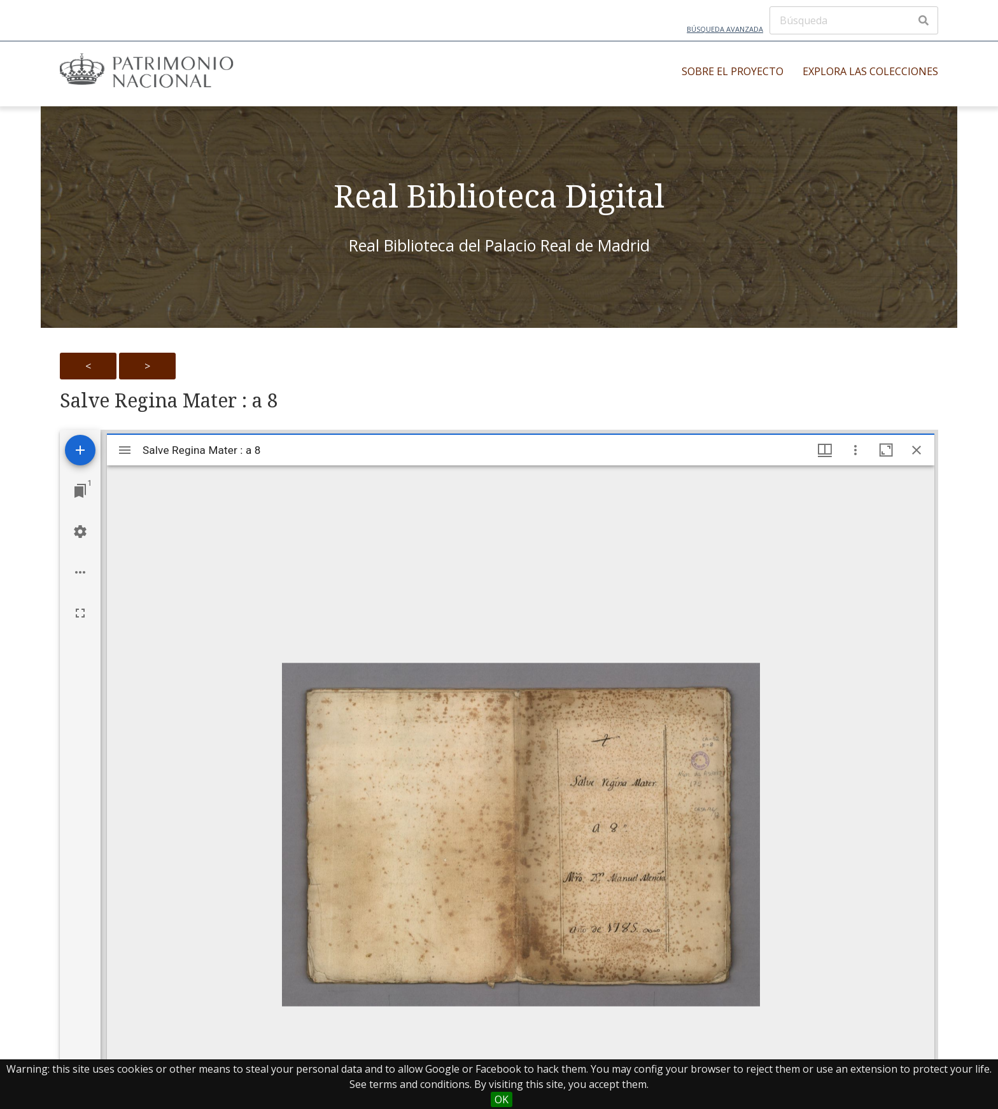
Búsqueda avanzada (725, 29)
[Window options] (855, 450)
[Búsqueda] (854, 20)
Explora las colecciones (870, 71)
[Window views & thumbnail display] (825, 450)
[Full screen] (80, 613)
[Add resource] (80, 450)
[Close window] (916, 450)
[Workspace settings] (80, 531)
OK (502, 1099)
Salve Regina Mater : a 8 (169, 400)
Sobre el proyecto (733, 71)
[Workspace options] (80, 572)
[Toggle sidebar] (124, 450)
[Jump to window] (80, 491)
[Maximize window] (886, 450)
